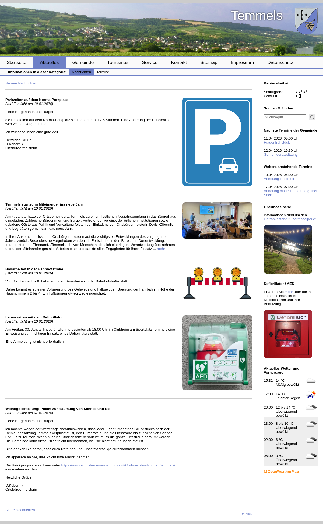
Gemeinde (83, 62)
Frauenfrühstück (277, 142)
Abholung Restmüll (279, 179)
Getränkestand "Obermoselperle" (290, 219)
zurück (247, 514)
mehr (161, 249)
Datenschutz (280, 62)
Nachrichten (81, 72)
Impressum (242, 62)
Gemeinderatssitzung (281, 155)
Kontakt (179, 62)
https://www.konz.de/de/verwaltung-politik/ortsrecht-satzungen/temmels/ (118, 465)
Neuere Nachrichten (21, 83)
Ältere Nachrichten (20, 510)
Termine (102, 72)
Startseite (16, 62)
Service (149, 62)
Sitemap (208, 62)
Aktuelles (49, 62)
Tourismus (117, 62)
